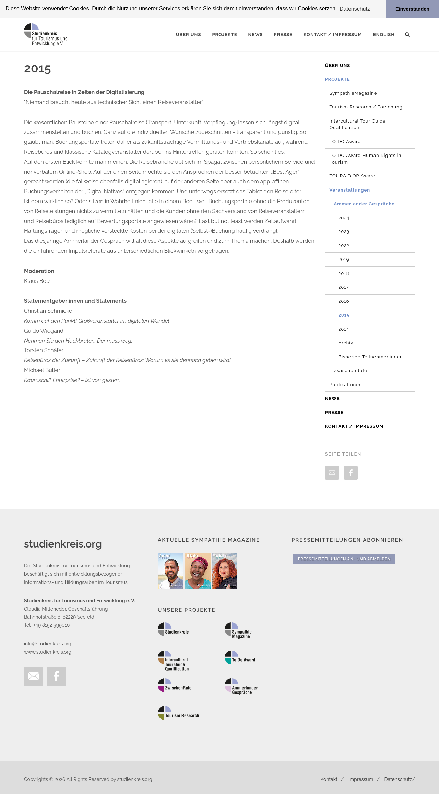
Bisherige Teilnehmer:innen (371, 356)
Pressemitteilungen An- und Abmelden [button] (344, 558)
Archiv (346, 342)
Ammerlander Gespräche (364, 203)
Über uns (338, 65)
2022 (344, 245)
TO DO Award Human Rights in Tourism (366, 159)
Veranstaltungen (350, 189)
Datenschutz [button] (355, 9)
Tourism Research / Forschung (366, 107)
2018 (344, 273)
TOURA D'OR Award (353, 176)
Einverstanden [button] (412, 9)
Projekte (337, 79)
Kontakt (328, 779)
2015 (344, 315)
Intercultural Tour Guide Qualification (358, 124)
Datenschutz (398, 779)
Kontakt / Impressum (354, 426)
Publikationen (346, 384)
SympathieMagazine (353, 92)
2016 (344, 300)
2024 (344, 217)
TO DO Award (345, 141)
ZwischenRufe (350, 370)
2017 (344, 287)
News (332, 398)
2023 (344, 231)
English (384, 34)
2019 (344, 259)
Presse (334, 412)
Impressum (360, 779)
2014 (344, 328)
